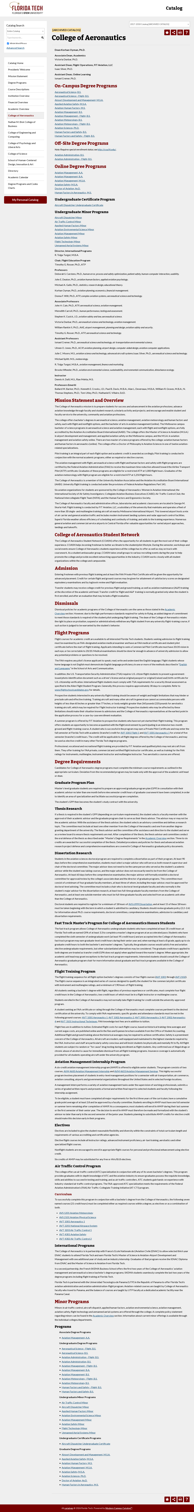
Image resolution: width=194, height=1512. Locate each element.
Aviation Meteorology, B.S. (68, 119)
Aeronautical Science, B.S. (68, 92)
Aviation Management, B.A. (69, 176)
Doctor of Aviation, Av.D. (67, 188)
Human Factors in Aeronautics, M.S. (73, 192)
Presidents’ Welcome (19, 69)
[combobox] (159, 24)
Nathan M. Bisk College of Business (21, 123)
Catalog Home (15, 63)
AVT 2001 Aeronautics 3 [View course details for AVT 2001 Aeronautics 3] (148, 1017)
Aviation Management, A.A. (69, 172)
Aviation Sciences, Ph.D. (67, 127)
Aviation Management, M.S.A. (70, 180)
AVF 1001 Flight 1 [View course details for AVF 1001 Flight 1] (129, 732)
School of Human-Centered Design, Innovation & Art (22, 162)
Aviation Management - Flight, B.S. (72, 115)
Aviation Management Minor (70, 233)
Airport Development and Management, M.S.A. (79, 100)
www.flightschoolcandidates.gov (72, 689)
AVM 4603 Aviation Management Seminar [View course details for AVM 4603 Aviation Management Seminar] (136, 1071)
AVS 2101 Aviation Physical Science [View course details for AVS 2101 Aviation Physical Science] (77, 1217)
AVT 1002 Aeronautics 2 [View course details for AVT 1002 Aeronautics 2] (121, 1017)
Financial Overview (18, 102)
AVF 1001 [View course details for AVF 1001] (161, 976)
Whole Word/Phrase (18, 43)
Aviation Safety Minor (66, 237)
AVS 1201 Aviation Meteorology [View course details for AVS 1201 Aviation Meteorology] (76, 1212)
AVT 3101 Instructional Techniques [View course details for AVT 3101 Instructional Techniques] (79, 1021)
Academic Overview (18, 108)
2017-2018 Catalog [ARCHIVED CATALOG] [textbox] (149, 24)
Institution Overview (18, 95)
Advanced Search (15, 47)
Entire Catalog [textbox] (13, 31)
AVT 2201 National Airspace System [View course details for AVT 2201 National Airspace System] (78, 1225)
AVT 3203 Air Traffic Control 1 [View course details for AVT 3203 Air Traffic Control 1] (75, 1230)
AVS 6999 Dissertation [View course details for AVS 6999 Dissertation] (140, 904)
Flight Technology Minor (67, 241)
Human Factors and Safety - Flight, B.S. (75, 135)
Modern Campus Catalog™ (118, 1508)
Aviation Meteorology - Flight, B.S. (72, 123)
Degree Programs (17, 82)
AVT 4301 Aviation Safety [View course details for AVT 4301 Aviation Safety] (72, 1234)
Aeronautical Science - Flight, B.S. (72, 95)
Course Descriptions (18, 89)
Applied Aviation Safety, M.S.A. (71, 103)
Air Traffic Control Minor (68, 221)
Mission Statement (18, 76)
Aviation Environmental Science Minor (74, 229)
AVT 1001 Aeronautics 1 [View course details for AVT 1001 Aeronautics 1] (157, 732)
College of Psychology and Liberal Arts (22, 145)
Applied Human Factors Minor (70, 225)
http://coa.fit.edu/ (107, 149)
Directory (13, 170)
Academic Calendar (18, 177)
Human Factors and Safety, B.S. (71, 131)
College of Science (17, 153)
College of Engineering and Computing (22, 134)
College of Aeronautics (21, 115)
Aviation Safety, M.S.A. (66, 184)
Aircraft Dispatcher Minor (68, 217)
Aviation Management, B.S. (68, 111)
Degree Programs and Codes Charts (23, 185)
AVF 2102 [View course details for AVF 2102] (180, 976)
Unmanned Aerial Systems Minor (72, 245)
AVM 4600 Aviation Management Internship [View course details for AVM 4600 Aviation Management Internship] (87, 1071)
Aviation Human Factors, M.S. (70, 107)
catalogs (68, 1508)
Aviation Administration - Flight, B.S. (73, 158)
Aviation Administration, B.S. (69, 154)
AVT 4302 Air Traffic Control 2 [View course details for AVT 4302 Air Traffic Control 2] (75, 1238)
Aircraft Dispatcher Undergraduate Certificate (79, 205)
